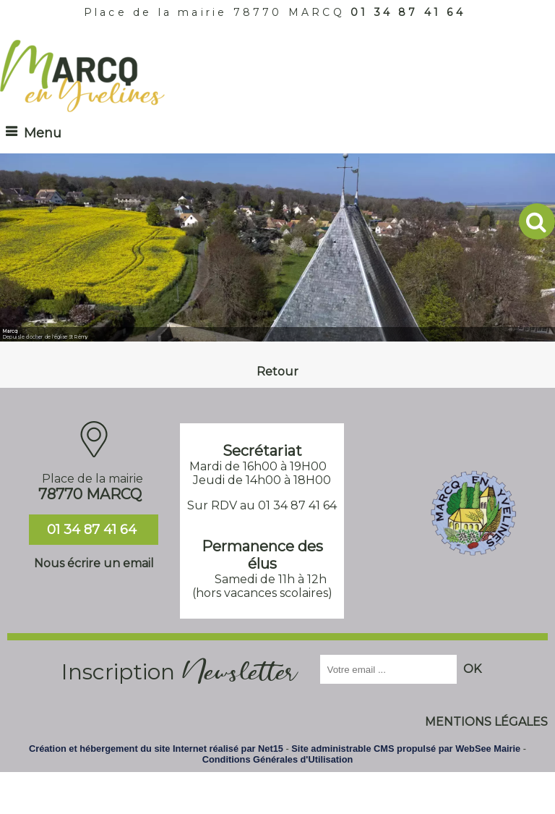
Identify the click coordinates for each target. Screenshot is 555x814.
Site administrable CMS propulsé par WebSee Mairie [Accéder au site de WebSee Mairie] (405, 748)
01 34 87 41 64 (407, 12)
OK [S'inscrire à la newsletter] (472, 669)
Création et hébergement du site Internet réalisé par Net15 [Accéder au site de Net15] (156, 748)
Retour (277, 371)
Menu (42, 133)
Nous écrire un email (94, 563)
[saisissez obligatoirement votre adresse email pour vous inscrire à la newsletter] (388, 669)
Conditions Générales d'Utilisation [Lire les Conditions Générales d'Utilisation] (277, 759)
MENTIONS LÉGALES (486, 722)
